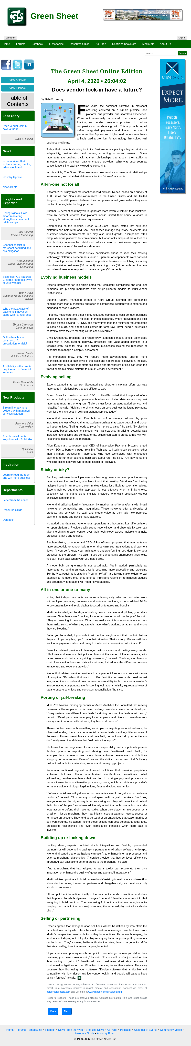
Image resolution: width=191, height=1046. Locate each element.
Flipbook (50, 1029)
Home (6, 44)
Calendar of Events (145, 1029)
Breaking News (95, 1029)
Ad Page (101, 44)
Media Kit (148, 44)
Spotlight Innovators (124, 44)
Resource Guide (80, 44)
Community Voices (171, 1029)
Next (67, 1011)
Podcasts (125, 1029)
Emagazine (35, 1029)
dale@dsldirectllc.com (58, 991)
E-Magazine (56, 44)
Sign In (182, 37)
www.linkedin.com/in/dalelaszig (105, 991)
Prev (53, 1011)
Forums (20, 44)
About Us (165, 44)
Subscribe (11, 37)
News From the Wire (70, 1029)
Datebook (37, 44)
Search (182, 53)
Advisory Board (106, 1033)
